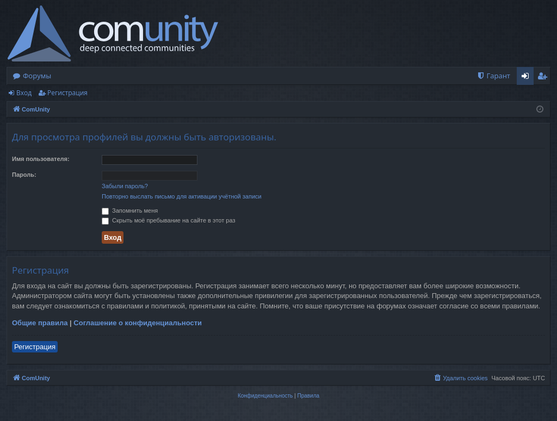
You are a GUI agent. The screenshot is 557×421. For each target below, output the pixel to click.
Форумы (37, 76)
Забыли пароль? (125, 186)
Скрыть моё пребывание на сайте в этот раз (168, 220)
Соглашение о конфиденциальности (137, 323)
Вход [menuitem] (527, 78)
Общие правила (39, 323)
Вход (24, 92)
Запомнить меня (130, 210)
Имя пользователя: (41, 159)
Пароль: (24, 174)
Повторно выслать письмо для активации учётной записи (182, 196)
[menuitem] (493, 76)
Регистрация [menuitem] (545, 78)
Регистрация (67, 92)
